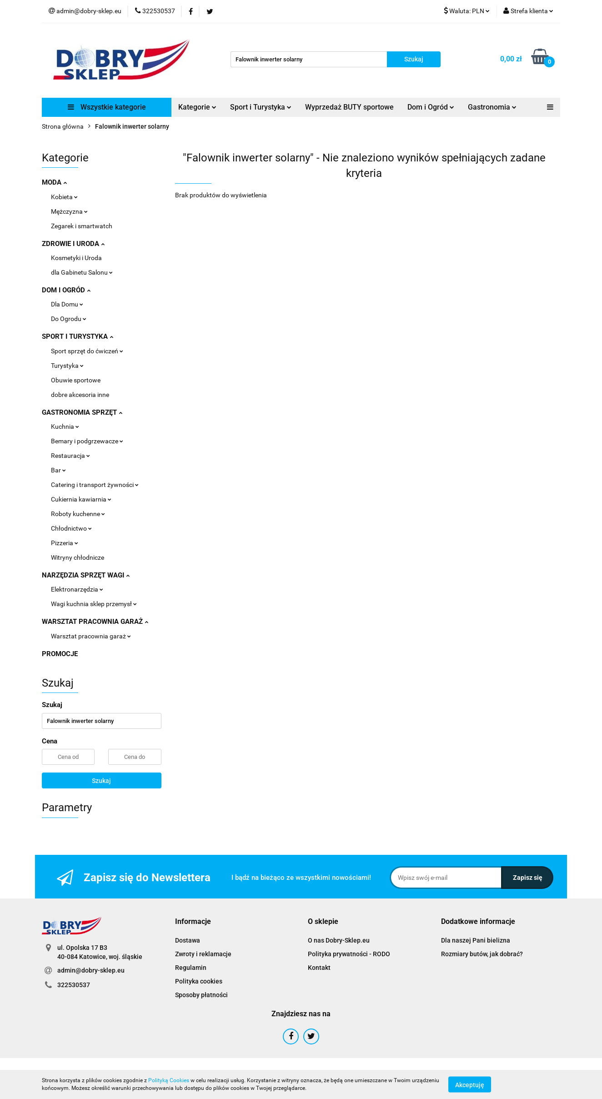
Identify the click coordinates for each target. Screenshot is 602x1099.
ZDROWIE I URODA (73, 244)
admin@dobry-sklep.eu (91, 970)
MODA (54, 182)
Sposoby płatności (201, 995)
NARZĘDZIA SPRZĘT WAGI (86, 575)
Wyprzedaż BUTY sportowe (349, 107)
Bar (58, 470)
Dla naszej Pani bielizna (475, 940)
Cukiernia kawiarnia (81, 499)
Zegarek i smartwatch (81, 226)
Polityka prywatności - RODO (349, 954)
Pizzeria (64, 543)
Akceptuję (469, 1084)
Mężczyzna (69, 211)
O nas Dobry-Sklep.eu (339, 940)
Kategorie (197, 107)
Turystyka (67, 365)
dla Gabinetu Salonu (82, 272)
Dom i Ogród (430, 107)
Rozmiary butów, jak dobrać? (482, 954)
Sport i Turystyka (260, 107)
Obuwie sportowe (75, 380)
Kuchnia (65, 426)
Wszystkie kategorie (107, 107)
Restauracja (70, 455)
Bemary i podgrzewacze (87, 441)
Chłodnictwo (71, 528)
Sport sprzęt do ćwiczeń (87, 351)
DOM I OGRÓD (66, 290)
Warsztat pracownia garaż (91, 636)
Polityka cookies (198, 981)
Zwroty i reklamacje (203, 954)
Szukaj (101, 780)
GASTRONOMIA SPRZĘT (82, 412)
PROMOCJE (60, 654)
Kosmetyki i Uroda (76, 257)
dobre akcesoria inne (80, 394)
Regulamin (190, 967)
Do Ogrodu (68, 318)
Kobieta (64, 197)
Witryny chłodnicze (77, 557)
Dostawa (187, 940)
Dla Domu (67, 304)
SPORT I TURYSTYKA (77, 336)
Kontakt (319, 967)
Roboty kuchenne (78, 513)
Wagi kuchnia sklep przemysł (94, 603)
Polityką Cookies (168, 1080)
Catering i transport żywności (95, 484)
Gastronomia (492, 107)
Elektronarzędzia (77, 589)
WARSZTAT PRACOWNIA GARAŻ (95, 621)
